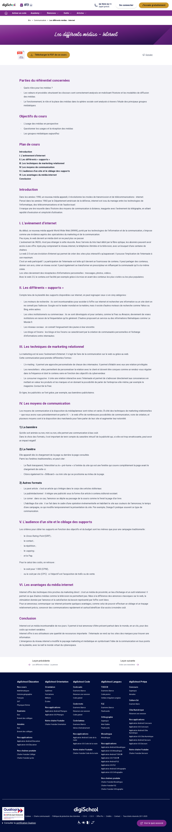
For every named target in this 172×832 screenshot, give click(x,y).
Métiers (48, 698)
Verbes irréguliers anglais (111, 698)
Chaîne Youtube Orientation (55, 724)
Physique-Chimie (23, 705)
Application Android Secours (140, 740)
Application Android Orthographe (113, 769)
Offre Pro (99, 816)
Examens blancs (79, 691)
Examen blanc (134, 704)
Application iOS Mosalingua (111, 751)
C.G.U (85, 816)
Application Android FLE (110, 762)
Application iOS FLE (108, 765)
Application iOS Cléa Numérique (141, 736)
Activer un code (19, 13)
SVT (18, 701)
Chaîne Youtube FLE (108, 786)
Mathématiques (23, 691)
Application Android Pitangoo (56, 711)
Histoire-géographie (24, 694)
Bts (29, 20)
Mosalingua (105, 738)
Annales (132, 694)
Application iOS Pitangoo (54, 715)
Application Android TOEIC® (111, 754)
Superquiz (105, 721)
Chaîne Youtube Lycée (25, 758)
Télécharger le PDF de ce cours (48, 54)
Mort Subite (105, 724)
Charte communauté (42, 816)
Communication (40, 20)
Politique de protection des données (66, 816)
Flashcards (105, 711)
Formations (49, 694)
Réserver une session (81, 694)
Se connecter (126, 5)
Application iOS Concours (138, 727)
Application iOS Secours (138, 744)
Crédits (108, 816)
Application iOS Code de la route (85, 744)
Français (20, 698)
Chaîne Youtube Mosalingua (112, 782)
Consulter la (19, 823)
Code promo (105, 694)
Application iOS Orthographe (112, 772)
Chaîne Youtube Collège (26, 754)
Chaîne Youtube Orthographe (112, 789)
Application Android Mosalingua (113, 747)
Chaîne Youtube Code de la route (85, 753)
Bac (18, 715)
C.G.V (92, 816)
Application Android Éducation (28, 741)
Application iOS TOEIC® (110, 758)
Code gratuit (77, 698)
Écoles (47, 701)
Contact (117, 816)
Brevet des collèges (24, 718)
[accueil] (6, 13)
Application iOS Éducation (27, 745)
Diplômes (48, 691)
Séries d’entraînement (81, 728)
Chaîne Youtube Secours (138, 753)
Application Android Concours (140, 723)
